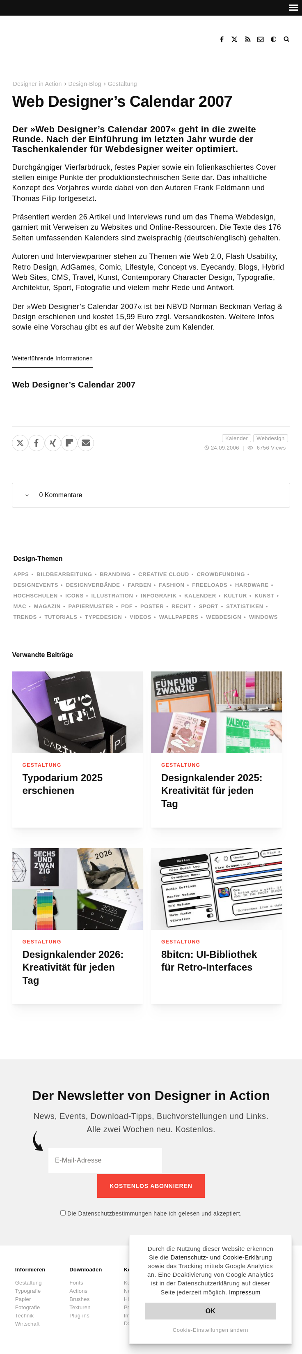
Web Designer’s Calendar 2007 (73, 384)
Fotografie (27, 1306)
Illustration (112, 596)
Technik (24, 1314)
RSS (248, 39)
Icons (74, 596)
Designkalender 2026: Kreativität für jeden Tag (73, 967)
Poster (152, 606)
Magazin (47, 606)
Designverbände (93, 585)
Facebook (221, 39)
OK (211, 1311)
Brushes (79, 1298)
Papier (23, 1298)
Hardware (252, 585)
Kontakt (261, 39)
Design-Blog (85, 84)
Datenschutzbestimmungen (115, 1212)
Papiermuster (91, 606)
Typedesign (103, 617)
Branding (115, 574)
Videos (140, 617)
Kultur (235, 596)
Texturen (79, 1306)
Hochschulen (35, 596)
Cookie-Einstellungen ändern (211, 1330)
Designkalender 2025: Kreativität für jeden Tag (212, 790)
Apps (21, 574)
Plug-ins (79, 1314)
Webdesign (270, 438)
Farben (139, 585)
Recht (181, 606)
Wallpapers (179, 617)
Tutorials (60, 617)
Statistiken (244, 606)
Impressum (245, 1292)
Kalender (236, 438)
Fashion (171, 585)
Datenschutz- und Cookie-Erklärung (221, 1257)
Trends (25, 617)
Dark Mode (274, 39)
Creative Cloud (163, 574)
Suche (287, 39)
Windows (263, 617)
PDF (127, 606)
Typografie (28, 1290)
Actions (78, 1290)
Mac (19, 606)
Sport (209, 606)
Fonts (76, 1281)
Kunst (264, 596)
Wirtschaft (27, 1322)
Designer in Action (55, 36)
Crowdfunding (221, 574)
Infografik (158, 596)
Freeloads (209, 585)
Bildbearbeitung (64, 574)
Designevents (35, 585)
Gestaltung (122, 84)
